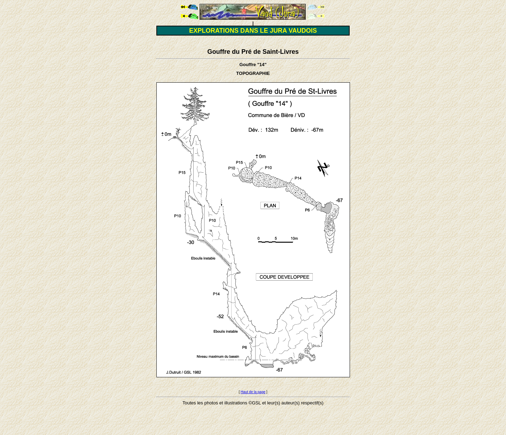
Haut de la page (253, 392)
